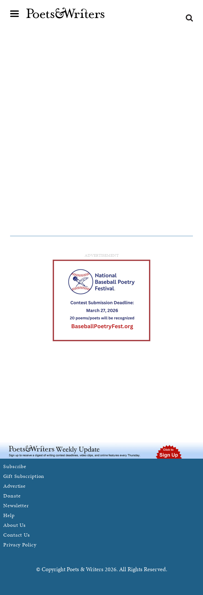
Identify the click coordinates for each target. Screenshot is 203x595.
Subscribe (14, 466)
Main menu (14, 13)
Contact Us (16, 535)
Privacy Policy (19, 544)
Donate (11, 495)
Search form (189, 18)
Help (9, 515)
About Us (14, 525)
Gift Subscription (23, 476)
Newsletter (16, 505)
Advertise (14, 486)
